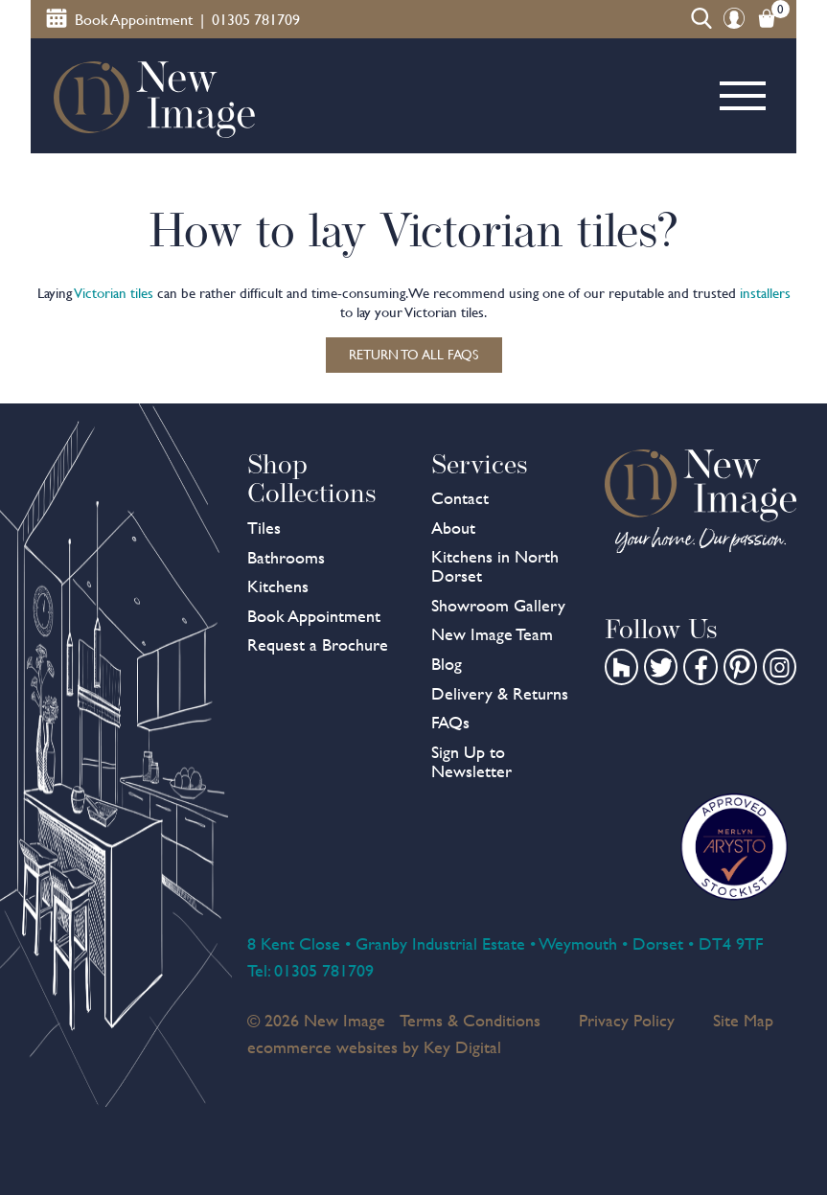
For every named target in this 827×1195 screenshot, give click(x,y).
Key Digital (462, 1047)
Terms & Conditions (470, 1020)
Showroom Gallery (498, 605)
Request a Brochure (317, 644)
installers (765, 293)
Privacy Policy (627, 1020)
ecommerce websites (322, 1047)
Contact (460, 498)
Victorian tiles (113, 293)
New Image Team (492, 634)
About (453, 527)
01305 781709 (324, 970)
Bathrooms (286, 557)
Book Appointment (313, 616)
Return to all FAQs (413, 354)
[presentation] (413, 1151)
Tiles (264, 527)
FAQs (450, 722)
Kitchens (278, 586)
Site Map (743, 1020)
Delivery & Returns (499, 693)
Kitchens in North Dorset (495, 566)
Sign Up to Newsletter (471, 761)
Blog (446, 664)
